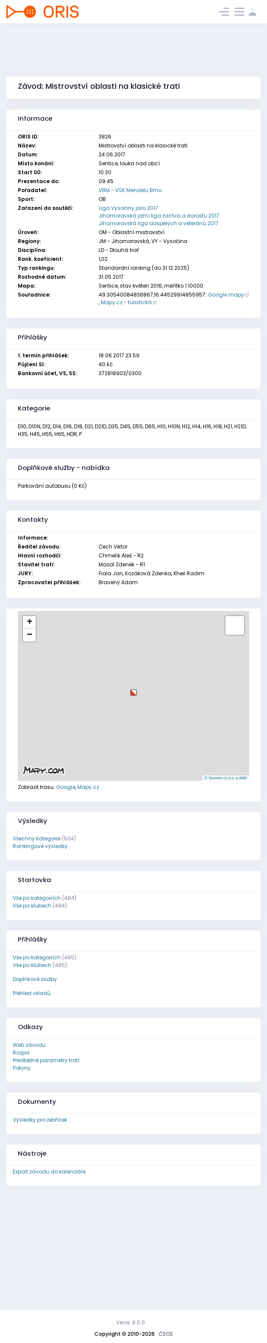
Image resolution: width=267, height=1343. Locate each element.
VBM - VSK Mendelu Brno (130, 190)
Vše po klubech (32, 905)
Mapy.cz (88, 787)
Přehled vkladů (32, 993)
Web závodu (29, 1045)
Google (65, 787)
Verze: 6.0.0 (130, 1322)
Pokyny (22, 1068)
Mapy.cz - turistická (126, 302)
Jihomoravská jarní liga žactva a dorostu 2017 (159, 215)
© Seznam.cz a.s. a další (226, 778)
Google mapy (226, 294)
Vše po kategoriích (37, 898)
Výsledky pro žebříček (40, 1119)
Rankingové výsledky (40, 846)
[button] (133, 689)
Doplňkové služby (35, 979)
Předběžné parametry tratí (46, 1060)
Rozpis (21, 1052)
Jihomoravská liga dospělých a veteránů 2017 (159, 223)
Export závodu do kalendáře (49, 1171)
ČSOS (166, 1333)
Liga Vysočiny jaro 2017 (128, 208)
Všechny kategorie (36, 838)
